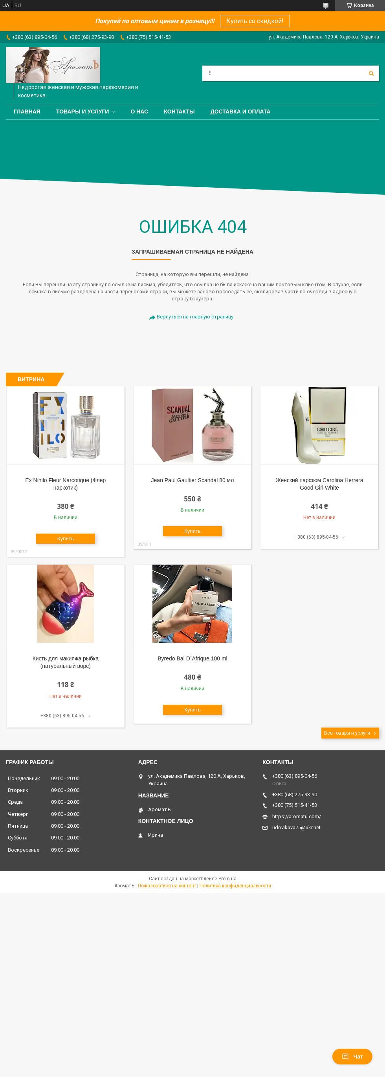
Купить (65, 538)
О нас (139, 111)
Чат (352, 1056)
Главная (27, 111)
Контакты (179, 111)
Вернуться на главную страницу (195, 317)
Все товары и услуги (347, 733)
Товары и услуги (82, 111)
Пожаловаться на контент (167, 886)
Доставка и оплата (241, 111)
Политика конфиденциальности (235, 886)
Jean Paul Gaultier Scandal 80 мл (192, 480)
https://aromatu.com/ (296, 816)
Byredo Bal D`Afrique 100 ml (192, 658)
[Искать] (371, 73)
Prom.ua (227, 878)
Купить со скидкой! (255, 21)
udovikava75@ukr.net (296, 827)
